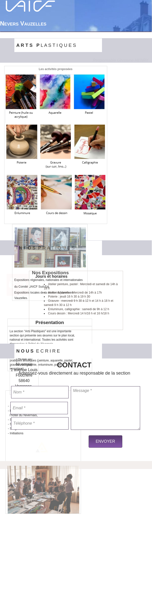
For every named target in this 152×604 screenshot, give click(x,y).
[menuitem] (142, 24)
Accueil (142, 25)
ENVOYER (105, 441)
